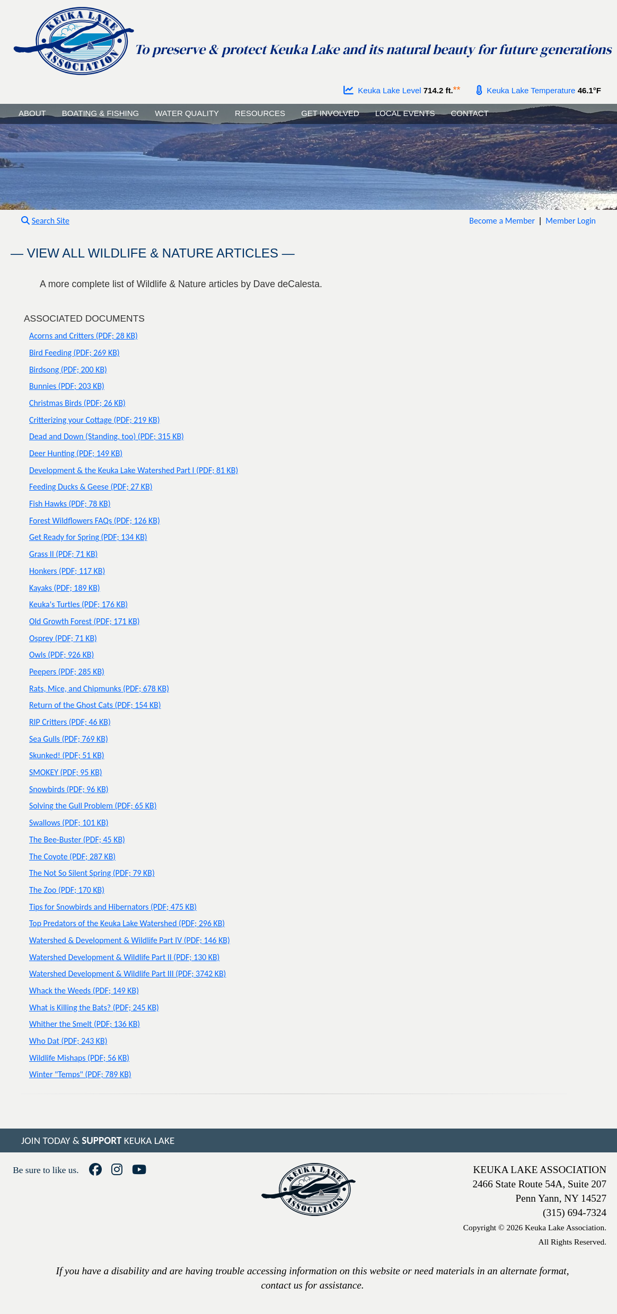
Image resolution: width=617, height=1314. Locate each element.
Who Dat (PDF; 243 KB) (68, 1041)
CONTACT (469, 113)
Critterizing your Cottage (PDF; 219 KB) (94, 420)
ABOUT (32, 113)
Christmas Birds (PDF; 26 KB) (77, 403)
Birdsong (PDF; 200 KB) (68, 370)
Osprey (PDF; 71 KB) (63, 638)
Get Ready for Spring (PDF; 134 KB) (88, 537)
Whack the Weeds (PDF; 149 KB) (84, 990)
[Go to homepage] (73, 38)
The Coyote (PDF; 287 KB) (72, 856)
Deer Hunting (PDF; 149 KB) (75, 453)
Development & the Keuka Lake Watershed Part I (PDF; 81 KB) (133, 470)
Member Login (570, 221)
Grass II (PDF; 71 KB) (63, 554)
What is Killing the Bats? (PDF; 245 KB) (94, 1007)
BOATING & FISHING (100, 113)
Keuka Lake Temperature (526, 90)
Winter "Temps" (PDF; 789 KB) (80, 1074)
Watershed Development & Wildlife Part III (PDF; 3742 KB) (127, 974)
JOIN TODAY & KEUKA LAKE (97, 1140)
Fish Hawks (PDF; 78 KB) (70, 504)
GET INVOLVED (330, 113)
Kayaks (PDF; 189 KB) (64, 588)
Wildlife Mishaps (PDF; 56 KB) (79, 1058)
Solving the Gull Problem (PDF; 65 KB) (92, 806)
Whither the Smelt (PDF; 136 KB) (84, 1024)
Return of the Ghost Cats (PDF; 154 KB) (95, 705)
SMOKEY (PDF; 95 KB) (65, 772)
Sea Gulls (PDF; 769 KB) (68, 739)
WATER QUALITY (187, 113)
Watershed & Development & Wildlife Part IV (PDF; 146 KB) (129, 940)
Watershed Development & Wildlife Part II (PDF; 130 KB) (124, 957)
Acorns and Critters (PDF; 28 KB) (83, 336)
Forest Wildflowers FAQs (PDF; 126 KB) (94, 521)
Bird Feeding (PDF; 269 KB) (74, 353)
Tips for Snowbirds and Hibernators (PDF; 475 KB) (113, 907)
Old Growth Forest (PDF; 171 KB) (84, 621)
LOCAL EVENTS (405, 113)
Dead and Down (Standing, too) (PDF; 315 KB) (106, 436)
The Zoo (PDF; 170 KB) (66, 890)
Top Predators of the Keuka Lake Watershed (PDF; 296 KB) (127, 923)
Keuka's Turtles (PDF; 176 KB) (78, 604)
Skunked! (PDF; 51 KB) (66, 755)
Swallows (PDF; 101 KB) (68, 823)
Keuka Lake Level (382, 90)
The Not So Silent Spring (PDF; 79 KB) (92, 873)
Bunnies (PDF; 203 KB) (66, 386)
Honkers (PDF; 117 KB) (67, 571)
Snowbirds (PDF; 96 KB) (69, 789)
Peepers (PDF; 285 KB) (66, 672)
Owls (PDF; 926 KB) (61, 655)
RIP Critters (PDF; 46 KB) (70, 722)
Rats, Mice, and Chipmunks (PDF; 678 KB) (99, 688)
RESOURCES (260, 113)
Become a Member (502, 221)
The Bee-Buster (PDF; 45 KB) (77, 839)
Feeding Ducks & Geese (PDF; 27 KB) (90, 487)
